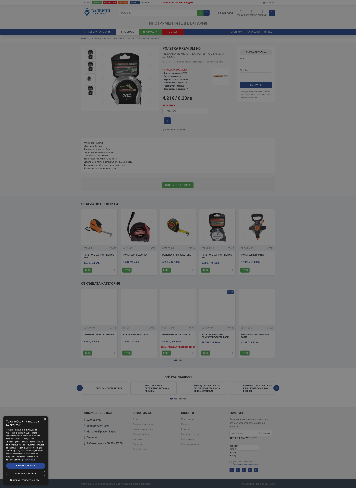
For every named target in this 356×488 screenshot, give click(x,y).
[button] (25, 480)
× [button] (45, 419)
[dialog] (25, 450)
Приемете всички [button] (25, 465)
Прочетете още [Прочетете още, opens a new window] (28, 459)
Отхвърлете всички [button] (25, 473)
